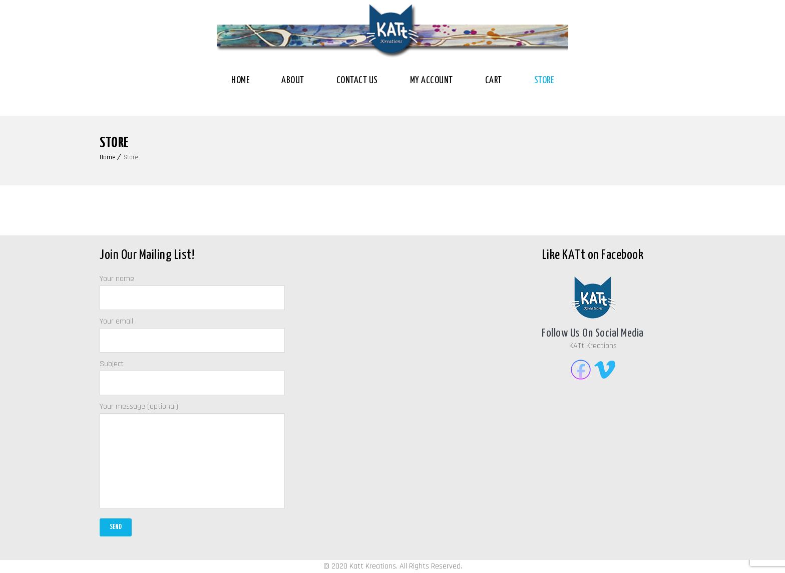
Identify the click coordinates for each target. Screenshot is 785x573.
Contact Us (357, 80)
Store (544, 80)
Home (240, 80)
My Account (431, 80)
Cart (493, 80)
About (292, 80)
